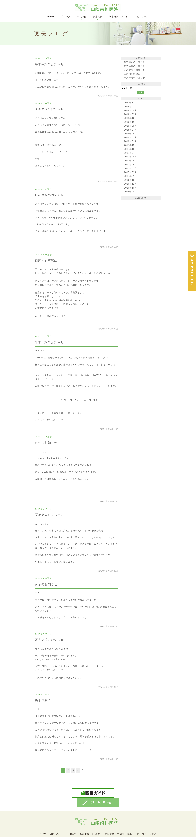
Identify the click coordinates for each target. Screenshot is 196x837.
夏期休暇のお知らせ (49, 640)
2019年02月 (130, 114)
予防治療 (109, 823)
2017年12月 (130, 145)
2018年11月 (130, 122)
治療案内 (98, 16)
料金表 (121, 823)
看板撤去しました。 (49, 515)
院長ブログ (143, 16)
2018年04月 (130, 134)
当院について (57, 823)
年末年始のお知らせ (49, 64)
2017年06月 (130, 157)
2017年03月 (130, 168)
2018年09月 (130, 126)
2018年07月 (130, 130)
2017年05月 (130, 161)
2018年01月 (130, 141)
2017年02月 (130, 172)
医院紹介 (81, 16)
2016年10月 (130, 188)
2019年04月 (130, 110)
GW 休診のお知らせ (49, 195)
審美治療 (84, 823)
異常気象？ (43, 700)
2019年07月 (130, 106)
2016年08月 (130, 192)
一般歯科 (71, 823)
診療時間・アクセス (119, 16)
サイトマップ (150, 823)
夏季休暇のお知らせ (49, 109)
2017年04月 (130, 164)
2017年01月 (130, 176)
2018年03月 (130, 137)
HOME (50, 16)
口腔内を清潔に (46, 260)
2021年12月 (130, 103)
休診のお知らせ (46, 442)
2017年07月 (130, 153)
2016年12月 (130, 180)
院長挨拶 (66, 16)
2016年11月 (130, 184)
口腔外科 (97, 823)
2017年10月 (130, 149)
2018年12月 (130, 118)
